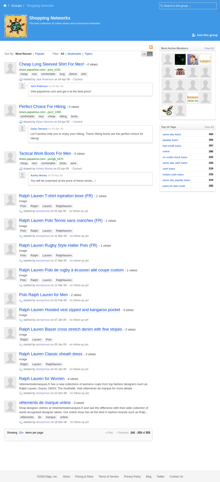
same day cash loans (175, 162)
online (64, 417)
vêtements (27, 417)
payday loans (170, 139)
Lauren (46, 206)
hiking (62, 116)
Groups (16, 5)
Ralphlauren (64, 206)
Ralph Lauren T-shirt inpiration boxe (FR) (56, 196)
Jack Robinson (45, 79)
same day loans (172, 134)
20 (21, 432)
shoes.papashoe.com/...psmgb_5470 (41, 159)
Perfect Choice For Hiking (42, 106)
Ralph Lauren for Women (42, 378)
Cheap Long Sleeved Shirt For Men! (51, 64)
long (62, 74)
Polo (23, 206)
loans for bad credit (174, 185)
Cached (77, 79)
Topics (88, 53)
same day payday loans (176, 180)
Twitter (161, 476)
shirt (83, 74)
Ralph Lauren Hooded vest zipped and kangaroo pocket (69, 310)
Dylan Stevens (44, 121)
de (39, 417)
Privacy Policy (132, 476)
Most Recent (23, 53)
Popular (39, 53)
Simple (144, 54)
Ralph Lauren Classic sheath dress (50, 354)
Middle (150, 54)
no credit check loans (175, 157)
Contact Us (176, 476)
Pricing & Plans (84, 476)
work (73, 163)
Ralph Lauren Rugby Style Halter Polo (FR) (58, 245)
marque (51, 417)
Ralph (34, 206)
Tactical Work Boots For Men (45, 153)
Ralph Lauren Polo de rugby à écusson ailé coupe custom (71, 270)
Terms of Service (109, 476)
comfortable (48, 74)
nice (34, 74)
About (66, 476)
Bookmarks (74, 53)
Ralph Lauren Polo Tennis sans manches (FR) (61, 220)
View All (209, 48)
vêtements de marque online (45, 402)
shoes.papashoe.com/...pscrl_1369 (40, 112)
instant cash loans (173, 174)
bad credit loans (172, 145)
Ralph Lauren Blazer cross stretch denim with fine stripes (70, 329)
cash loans (169, 168)
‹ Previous (122, 432)
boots (74, 116)
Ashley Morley (44, 168)
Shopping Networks (49, 17)
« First (109, 432)
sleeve (73, 74)
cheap (24, 74)
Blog (148, 476)
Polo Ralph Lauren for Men (43, 294)
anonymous (43, 211)
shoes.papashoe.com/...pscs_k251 (40, 69)
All (62, 53)
